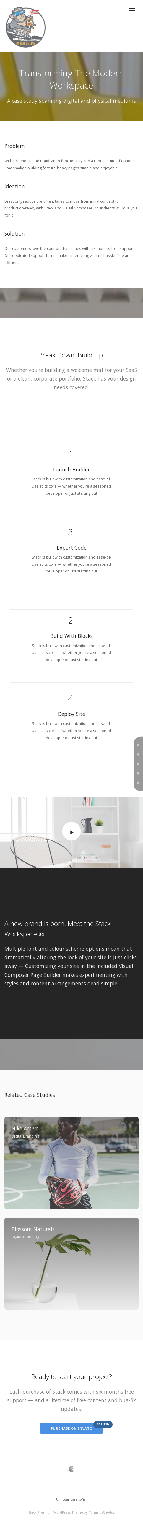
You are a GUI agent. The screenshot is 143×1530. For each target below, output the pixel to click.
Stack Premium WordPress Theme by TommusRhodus (71, 1512)
